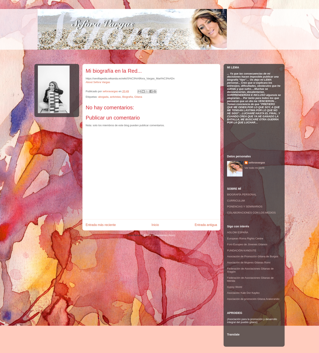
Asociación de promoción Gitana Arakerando (253, 298)
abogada (103, 96)
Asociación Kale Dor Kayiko (243, 292)
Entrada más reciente (101, 225)
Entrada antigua (206, 225)
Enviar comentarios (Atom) (159, 235)
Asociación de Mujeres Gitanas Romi (248, 262)
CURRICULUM (236, 200)
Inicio (155, 225)
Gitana (138, 96)
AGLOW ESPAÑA (237, 232)
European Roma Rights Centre (245, 238)
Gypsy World (234, 286)
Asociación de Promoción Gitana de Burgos (252, 256)
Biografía (127, 96)
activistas (115, 96)
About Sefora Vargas (98, 82)
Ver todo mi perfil (254, 167)
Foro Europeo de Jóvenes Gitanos (247, 244)
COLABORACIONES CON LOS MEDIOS (251, 212)
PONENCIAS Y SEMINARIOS (244, 206)
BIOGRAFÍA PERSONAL (242, 194)
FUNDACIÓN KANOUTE (241, 250)
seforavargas (111, 91)
